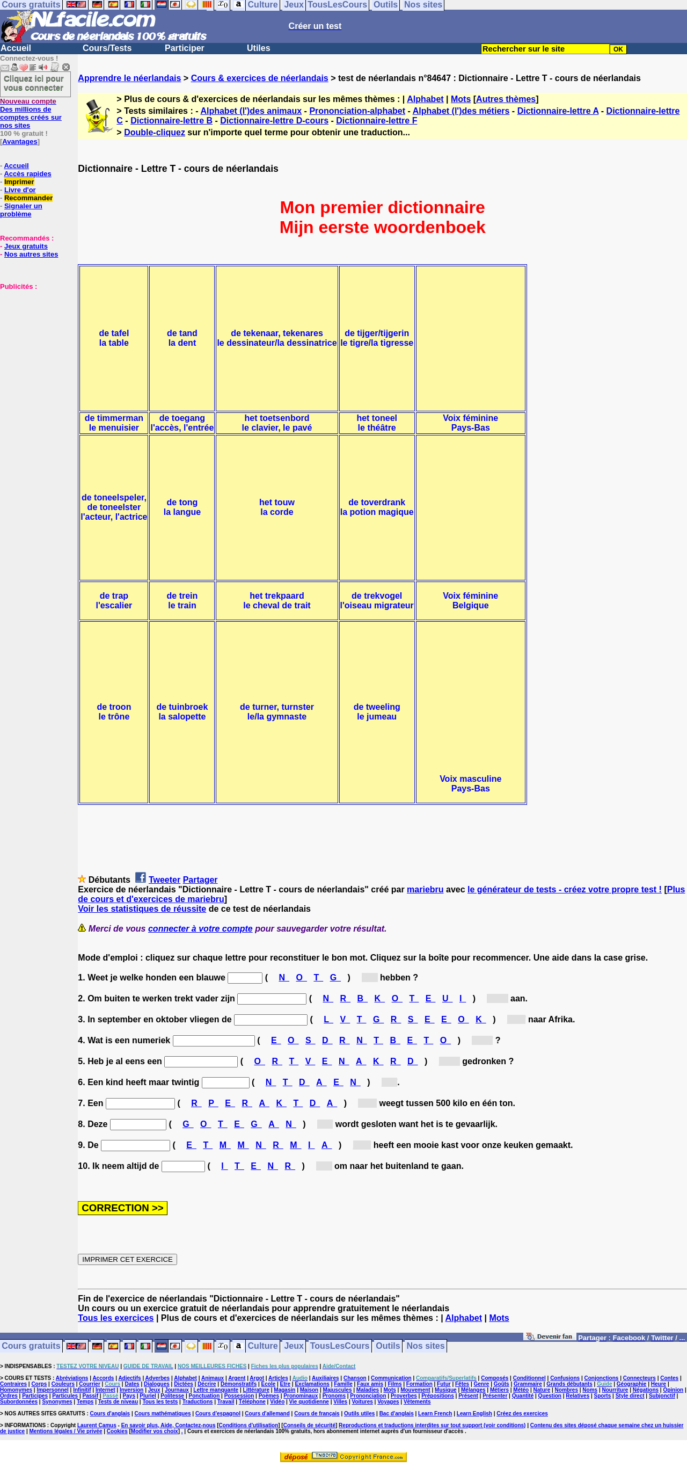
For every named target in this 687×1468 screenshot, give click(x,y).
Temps (85, 1402)
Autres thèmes (506, 99)
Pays (129, 1396)
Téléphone (252, 1402)
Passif (90, 1396)
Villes (340, 1402)
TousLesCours (340, 1346)
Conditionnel (529, 1378)
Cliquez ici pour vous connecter (34, 83)
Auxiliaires (325, 1378)
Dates (132, 1384)
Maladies (367, 1390)
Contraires (13, 1384)
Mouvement (415, 1390)
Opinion (673, 1390)
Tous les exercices (116, 1317)
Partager (200, 879)
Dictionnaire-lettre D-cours (274, 120)
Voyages (388, 1402)
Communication (391, 1378)
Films (394, 1384)
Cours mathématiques (163, 1413)
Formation (419, 1384)
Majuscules (337, 1390)
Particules (65, 1396)
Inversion (131, 1390)
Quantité (523, 1396)
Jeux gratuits (26, 246)
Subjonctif (662, 1396)
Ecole (268, 1384)
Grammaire (528, 1384)
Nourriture (615, 1390)
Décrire (207, 1384)
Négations (646, 1390)
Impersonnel (52, 1390)
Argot (257, 1378)
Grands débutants (569, 1384)
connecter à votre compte (200, 928)
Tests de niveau (118, 1402)
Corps (39, 1384)
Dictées (183, 1384)
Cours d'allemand (267, 1413)
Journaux (177, 1390)
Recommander (28, 198)
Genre (481, 1384)
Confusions (565, 1378)
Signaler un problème (21, 210)
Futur (444, 1384)
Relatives (577, 1396)
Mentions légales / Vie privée (66, 1431)
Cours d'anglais (110, 1413)
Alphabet (425, 99)
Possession (239, 1396)
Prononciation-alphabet (357, 110)
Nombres (566, 1390)
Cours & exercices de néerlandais (259, 78)
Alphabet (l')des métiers (461, 110)
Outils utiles (359, 1413)
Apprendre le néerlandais (129, 78)
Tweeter (164, 879)
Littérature (256, 1390)
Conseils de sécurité (309, 1425)
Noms (589, 1390)
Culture (263, 1346)
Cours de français (316, 1413)
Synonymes (57, 1402)
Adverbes (157, 1378)
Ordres (9, 1396)
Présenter (495, 1396)
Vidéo (277, 1402)
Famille (343, 1384)
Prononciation (368, 1396)
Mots (461, 99)
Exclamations (312, 1384)
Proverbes (404, 1396)
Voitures (362, 1402)
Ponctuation (204, 1396)
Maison (309, 1390)
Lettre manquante (215, 1390)
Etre (285, 1384)
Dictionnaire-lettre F (376, 120)
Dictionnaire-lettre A (558, 110)
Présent (468, 1396)
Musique (446, 1390)
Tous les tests (160, 1402)
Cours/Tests (107, 48)
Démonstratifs (239, 1384)
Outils (388, 1346)
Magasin (284, 1390)
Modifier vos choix (154, 1431)
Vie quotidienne (309, 1402)
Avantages (19, 141)
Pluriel (148, 1396)
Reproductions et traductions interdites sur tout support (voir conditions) (432, 1425)
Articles (278, 1378)
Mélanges (473, 1390)
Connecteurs (639, 1378)
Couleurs (63, 1384)
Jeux (293, 1346)
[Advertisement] (32, 344)
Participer (184, 48)
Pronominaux (300, 1396)
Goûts (501, 1384)
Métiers (499, 1390)
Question (549, 1396)
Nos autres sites (31, 254)
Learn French (435, 1413)
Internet (105, 1390)
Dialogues (157, 1384)
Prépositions (437, 1396)
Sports (602, 1396)
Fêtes (462, 1384)
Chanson (355, 1378)
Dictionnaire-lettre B (171, 120)
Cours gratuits (31, 1346)
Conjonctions (601, 1378)
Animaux (212, 1378)
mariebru (425, 889)
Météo (521, 1390)
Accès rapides (27, 174)
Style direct (630, 1396)
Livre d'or (20, 190)
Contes (669, 1378)
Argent (236, 1378)
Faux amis (370, 1384)
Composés (494, 1378)
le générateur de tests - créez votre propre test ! (564, 889)
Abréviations (72, 1378)
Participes (35, 1396)
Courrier (89, 1384)
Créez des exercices (522, 1413)
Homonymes (16, 1390)
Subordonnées (19, 1402)
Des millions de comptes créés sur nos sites (31, 113)
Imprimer (19, 182)
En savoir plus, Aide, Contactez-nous (168, 1425)
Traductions (197, 1402)
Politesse (172, 1396)
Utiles (259, 48)
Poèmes (269, 1396)
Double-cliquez (154, 132)
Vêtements (417, 1402)
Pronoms (334, 1396)
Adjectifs (129, 1378)
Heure (658, 1384)
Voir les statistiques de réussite (142, 908)
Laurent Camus (96, 1425)
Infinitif (82, 1390)
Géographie (632, 1384)
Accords (103, 1378)
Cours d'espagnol (217, 1413)
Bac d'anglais (396, 1413)
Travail (226, 1402)
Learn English (474, 1413)
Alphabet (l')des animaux (251, 110)
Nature (542, 1390)
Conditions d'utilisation (249, 1425)
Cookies (117, 1431)
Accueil (16, 48)
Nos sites (426, 1346)
